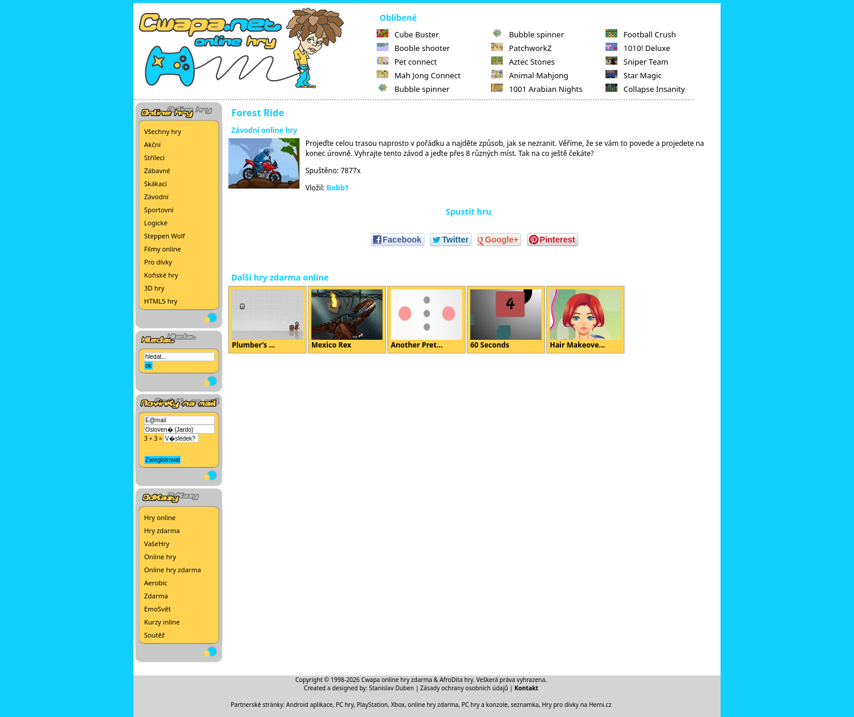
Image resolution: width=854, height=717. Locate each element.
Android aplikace (309, 704)
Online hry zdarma (172, 569)
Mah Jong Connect (419, 75)
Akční (152, 144)
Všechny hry (162, 131)
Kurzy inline (162, 621)
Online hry (160, 556)
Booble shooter (413, 48)
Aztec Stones (523, 61)
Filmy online (162, 248)
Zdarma (156, 595)
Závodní (156, 196)
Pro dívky (158, 261)
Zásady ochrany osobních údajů (464, 688)
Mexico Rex (347, 319)
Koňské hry (161, 274)
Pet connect (407, 61)
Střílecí (154, 157)
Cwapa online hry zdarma (396, 679)
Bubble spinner (413, 89)
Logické (155, 222)
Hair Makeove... (585, 319)
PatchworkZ (521, 48)
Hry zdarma (162, 530)
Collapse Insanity (645, 89)
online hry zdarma (433, 704)
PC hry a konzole (484, 704)
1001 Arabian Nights (536, 89)
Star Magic (634, 75)
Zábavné (157, 170)
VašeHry (156, 543)
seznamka (524, 704)
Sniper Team (637, 61)
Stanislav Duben (391, 688)
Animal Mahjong (529, 75)
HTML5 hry (160, 301)
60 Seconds (505, 319)
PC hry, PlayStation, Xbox (370, 704)
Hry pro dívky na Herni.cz (576, 704)
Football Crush (640, 34)
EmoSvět (157, 608)
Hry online (160, 517)
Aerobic (155, 582)
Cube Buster (408, 34)
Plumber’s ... (267, 319)
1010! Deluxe (638, 48)
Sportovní (159, 209)
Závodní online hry (264, 130)
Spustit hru (468, 211)
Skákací (155, 183)
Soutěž (154, 634)
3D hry (154, 287)
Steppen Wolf (164, 235)
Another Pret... (426, 319)
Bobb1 (338, 188)
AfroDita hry (456, 679)
